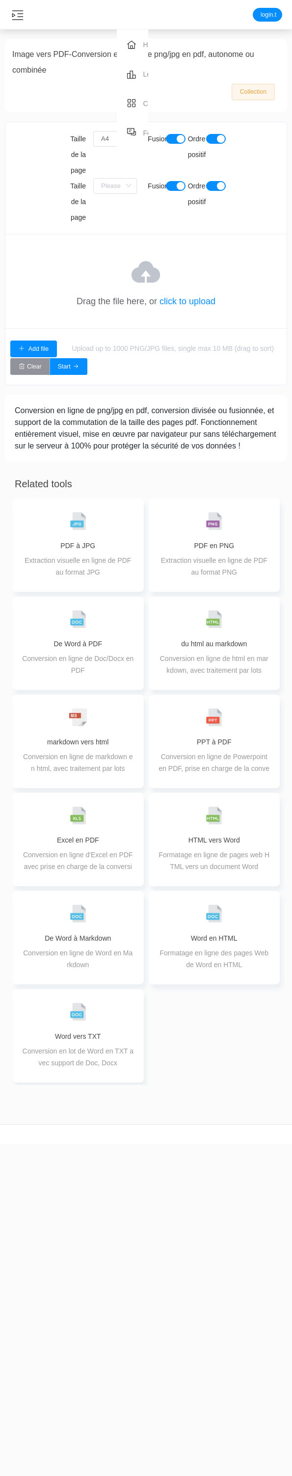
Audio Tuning (73, 1432)
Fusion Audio (73, 1415)
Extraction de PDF (121, 1426)
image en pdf (219, 1374)
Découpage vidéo (24, 1364)
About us (267, 1357)
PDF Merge (121, 1374)
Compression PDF (122, 1357)
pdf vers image (219, 1409)
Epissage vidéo (24, 1432)
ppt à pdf (219, 1392)
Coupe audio (73, 1347)
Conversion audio (73, 1364)
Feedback (268, 1374)
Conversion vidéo (24, 1381)
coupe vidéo (24, 1347)
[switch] (176, 139)
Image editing (170, 1450)
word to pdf (219, 1357)
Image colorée (170, 1467)
